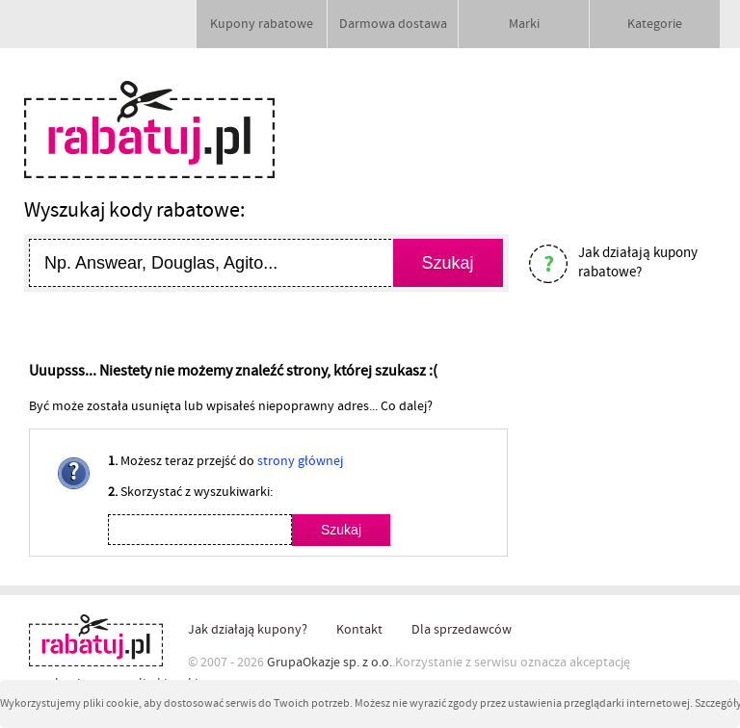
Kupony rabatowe (261, 24)
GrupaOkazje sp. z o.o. (329, 662)
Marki (524, 24)
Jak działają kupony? (247, 629)
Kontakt (359, 629)
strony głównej (300, 461)
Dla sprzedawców (461, 629)
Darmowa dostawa (393, 24)
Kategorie (654, 24)
